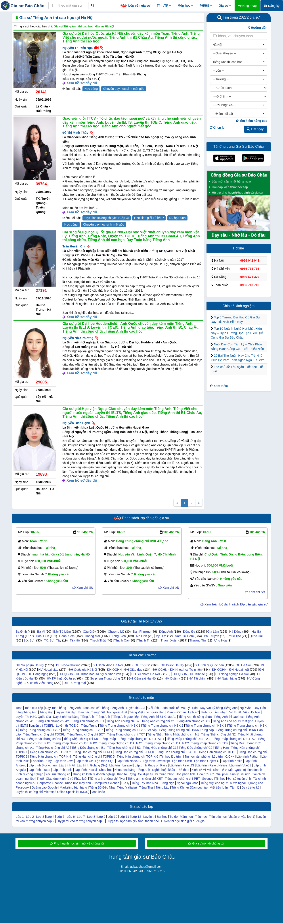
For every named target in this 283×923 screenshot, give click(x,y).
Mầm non (186, 816)
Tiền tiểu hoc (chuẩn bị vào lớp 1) (232, 816)
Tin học (220, 778)
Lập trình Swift (182, 761)
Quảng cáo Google (44, 787)
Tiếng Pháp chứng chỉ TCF (209, 743)
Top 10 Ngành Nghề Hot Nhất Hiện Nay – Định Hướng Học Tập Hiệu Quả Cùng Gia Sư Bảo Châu (237, 333)
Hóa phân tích (185, 774)
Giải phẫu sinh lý (227, 774)
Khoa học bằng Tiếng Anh (132, 770)
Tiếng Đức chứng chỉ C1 (159, 747)
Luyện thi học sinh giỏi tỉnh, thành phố (133, 821)
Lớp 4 (50, 816)
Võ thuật (235, 712)
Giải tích (153, 708)
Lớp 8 (91, 816)
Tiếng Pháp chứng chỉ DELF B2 (75, 743)
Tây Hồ (75, 640)
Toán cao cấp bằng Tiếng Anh (103, 708)
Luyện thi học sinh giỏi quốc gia (183, 821)
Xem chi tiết (83, 587)
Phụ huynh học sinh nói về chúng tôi (77, 843)
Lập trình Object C (206, 761)
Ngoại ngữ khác (187, 783)
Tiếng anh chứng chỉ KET (145, 778)
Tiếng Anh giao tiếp (125, 716)
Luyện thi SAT (135, 708)
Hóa (195, 708)
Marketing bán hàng (73, 787)
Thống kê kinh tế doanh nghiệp (93, 774)
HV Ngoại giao (48, 669)
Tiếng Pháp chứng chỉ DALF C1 (121, 743)
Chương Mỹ (116, 631)
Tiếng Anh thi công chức (195, 716)
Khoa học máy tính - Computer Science (92, 783)
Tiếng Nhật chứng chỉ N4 (44, 739)
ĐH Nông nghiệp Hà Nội (232, 674)
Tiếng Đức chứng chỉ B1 (88, 747)
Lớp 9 (101, 816)
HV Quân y (172, 678)
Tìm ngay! (255, 129)
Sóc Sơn (29, 640)
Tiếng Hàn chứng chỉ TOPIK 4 (50, 756)
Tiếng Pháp (108, 739)
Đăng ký (271, 6)
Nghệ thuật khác (163, 770)
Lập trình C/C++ (223, 756)
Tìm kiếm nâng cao (251, 121)
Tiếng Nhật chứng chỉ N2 (218, 734)
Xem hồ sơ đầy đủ (82, 83)
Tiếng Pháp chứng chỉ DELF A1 (188, 739)
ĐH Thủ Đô (142, 665)
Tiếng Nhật (154, 734)
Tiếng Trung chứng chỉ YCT (126, 734)
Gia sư (225, 5)
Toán (19, 708)
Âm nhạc (221, 712)
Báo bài (83, 712)
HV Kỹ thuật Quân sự (61, 678)
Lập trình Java (64, 761)
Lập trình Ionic (62, 770)
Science (207, 778)
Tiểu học (201, 816)
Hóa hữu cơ (205, 774)
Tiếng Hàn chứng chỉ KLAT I (92, 752)
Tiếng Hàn (221, 747)
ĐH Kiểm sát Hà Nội (142, 678)
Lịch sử (193, 712)
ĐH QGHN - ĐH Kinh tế (189, 674)
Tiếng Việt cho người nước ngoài (223, 783)
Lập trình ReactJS (181, 765)
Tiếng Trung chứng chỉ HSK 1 (119, 725)
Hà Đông (235, 631)
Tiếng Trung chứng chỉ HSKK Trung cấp (186, 730)
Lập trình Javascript (156, 761)
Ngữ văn (245, 708)
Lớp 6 (71, 816)
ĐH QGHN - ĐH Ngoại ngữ (230, 669)
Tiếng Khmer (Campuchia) (189, 787)
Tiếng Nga (167, 783)
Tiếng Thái (146, 787)
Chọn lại (218, 127)
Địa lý (125, 783)
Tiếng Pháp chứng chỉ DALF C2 (167, 743)
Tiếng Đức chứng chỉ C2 (195, 747)
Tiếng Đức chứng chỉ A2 (52, 747)
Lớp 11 (124, 816)
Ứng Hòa (220, 640)
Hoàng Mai (92, 636)
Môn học (185, 5)
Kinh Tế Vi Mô (223, 770)
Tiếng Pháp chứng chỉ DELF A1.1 (141, 739)
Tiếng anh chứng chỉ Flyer (107, 778)
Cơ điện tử (145, 774)
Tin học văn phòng (197, 756)
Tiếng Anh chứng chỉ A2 (52, 721)
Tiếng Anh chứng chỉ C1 (158, 721)
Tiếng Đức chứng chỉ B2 (124, 747)
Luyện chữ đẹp (65, 712)
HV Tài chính (198, 678)
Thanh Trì (143, 640)
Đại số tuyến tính (239, 778)
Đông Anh (166, 631)
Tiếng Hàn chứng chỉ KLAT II (134, 752)
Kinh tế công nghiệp (29, 774)
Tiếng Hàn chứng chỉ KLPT (217, 752)
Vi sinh (245, 774)
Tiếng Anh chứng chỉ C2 (193, 721)
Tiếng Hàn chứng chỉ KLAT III (176, 752)
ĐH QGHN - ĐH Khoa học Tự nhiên (177, 669)
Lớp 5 (61, 816)
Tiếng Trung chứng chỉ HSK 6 (83, 730)
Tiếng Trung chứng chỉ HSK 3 (205, 725)
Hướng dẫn (257, 27)
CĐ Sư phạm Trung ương (102, 678)
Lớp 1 (20, 816)
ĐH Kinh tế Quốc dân (209, 665)
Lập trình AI (67, 765)
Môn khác (98, 792)
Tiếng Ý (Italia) (127, 787)
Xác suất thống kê (57, 774)
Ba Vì (41, 631)
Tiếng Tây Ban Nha (144, 783)
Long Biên (119, 636)
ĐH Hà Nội (243, 665)
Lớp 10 (112, 816)
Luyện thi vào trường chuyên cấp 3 (81, 821)
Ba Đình (21, 631)
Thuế (40, 778)
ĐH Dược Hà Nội (172, 665)
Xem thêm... (222, 386)
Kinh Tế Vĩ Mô (201, 770)
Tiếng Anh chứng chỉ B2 (123, 721)
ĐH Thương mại (75, 683)
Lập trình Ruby (41, 761)
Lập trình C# (84, 761)
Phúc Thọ (234, 636)
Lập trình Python (247, 756)
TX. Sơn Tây (52, 640)
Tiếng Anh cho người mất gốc (232, 721)
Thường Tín (197, 640)
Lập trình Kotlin (231, 761)
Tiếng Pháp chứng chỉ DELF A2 (234, 739)
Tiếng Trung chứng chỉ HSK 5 (39, 730)
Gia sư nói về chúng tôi (206, 843)
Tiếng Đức (237, 743)
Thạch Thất (98, 640)
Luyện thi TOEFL (42, 725)
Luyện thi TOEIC (67, 725)
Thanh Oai (121, 640)
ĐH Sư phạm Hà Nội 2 (146, 674)
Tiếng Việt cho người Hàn (146, 712)
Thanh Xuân (169, 640)
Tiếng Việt (46, 712)
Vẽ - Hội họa (251, 712)
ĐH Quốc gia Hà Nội (83, 669)
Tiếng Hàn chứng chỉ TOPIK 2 (50, 752)
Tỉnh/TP (164, 5)
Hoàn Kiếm (67, 636)
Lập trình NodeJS (129, 761)
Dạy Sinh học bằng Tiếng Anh (73, 716)
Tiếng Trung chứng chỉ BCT (86, 734)
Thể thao (183, 770)
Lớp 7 (81, 816)
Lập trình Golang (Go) (92, 765)
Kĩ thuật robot (164, 774)
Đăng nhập (247, 6)
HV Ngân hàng (227, 678)
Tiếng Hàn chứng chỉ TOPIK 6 (137, 756)
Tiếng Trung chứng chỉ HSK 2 (162, 725)
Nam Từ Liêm (184, 636)
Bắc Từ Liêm (62, 631)
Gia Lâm (213, 631)
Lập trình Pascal (86, 770)
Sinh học (207, 712)
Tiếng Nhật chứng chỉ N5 (80, 739)
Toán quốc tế (170, 708)
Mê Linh (141, 636)
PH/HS (206, 5)
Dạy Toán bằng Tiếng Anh (63, 708)
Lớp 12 (136, 816)
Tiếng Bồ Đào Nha (102, 787)
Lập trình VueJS (240, 765)
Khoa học (105, 770)
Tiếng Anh (103, 716)
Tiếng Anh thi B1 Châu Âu (158, 716)
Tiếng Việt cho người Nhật (109, 712)
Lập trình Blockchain (43, 765)
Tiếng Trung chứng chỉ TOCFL (44, 734)
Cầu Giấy (89, 631)
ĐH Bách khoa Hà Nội (107, 665)
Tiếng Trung (89, 725)
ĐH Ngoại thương (68, 665)
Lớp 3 (40, 816)
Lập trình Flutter (39, 770)
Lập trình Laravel (120, 765)
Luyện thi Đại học (155, 816)
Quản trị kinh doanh (248, 770)
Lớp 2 (30, 816)
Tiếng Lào (162, 787)
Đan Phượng (142, 631)
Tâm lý (234, 787)
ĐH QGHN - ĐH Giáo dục (124, 669)
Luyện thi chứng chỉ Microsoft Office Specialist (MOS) (52, 792)
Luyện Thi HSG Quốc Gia (33, 716)
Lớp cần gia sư (135, 6)
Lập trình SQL (104, 761)
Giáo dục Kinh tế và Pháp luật (66, 778)
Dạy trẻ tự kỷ (250, 787)
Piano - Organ (176, 712)
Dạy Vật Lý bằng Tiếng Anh (219, 708)
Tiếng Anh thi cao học (229, 716)
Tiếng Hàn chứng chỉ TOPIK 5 (94, 756)
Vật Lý (185, 708)
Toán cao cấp (34, 708)
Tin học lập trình (171, 756)
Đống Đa (189, 631)
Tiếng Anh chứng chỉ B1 (87, 721)
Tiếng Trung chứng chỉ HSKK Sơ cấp (131, 730)
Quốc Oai (255, 636)
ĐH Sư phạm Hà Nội (30, 665)
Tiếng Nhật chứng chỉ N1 (181, 734)
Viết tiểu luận (219, 787)
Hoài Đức (42, 636)
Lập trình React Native (211, 765)
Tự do (174, 816)
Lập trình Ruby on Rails (151, 765)
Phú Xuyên (211, 636)
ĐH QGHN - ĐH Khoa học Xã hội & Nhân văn (90, 674)
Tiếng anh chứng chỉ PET (182, 778)
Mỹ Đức (161, 636)
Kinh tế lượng (126, 774)
